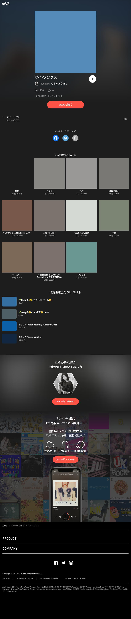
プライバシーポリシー (24, 579)
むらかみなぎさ (59, 83)
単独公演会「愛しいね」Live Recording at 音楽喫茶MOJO (49, 276)
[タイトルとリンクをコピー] (75, 138)
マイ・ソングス (34, 526)
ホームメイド (17, 275)
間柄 (17, 191)
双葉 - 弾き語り (49, 233)
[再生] (92, 79)
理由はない (114, 191)
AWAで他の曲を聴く (65, 401)
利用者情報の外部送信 (49, 579)
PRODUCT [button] (9, 538)
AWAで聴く (65, 104)
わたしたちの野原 (81, 233)
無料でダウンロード (65, 459)
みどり (49, 191)
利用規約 (6, 579)
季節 (114, 233)
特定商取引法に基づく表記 (75, 579)
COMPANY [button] (9, 548)
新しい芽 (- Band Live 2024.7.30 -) (17, 233)
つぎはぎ (81, 275)
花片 (81, 191)
